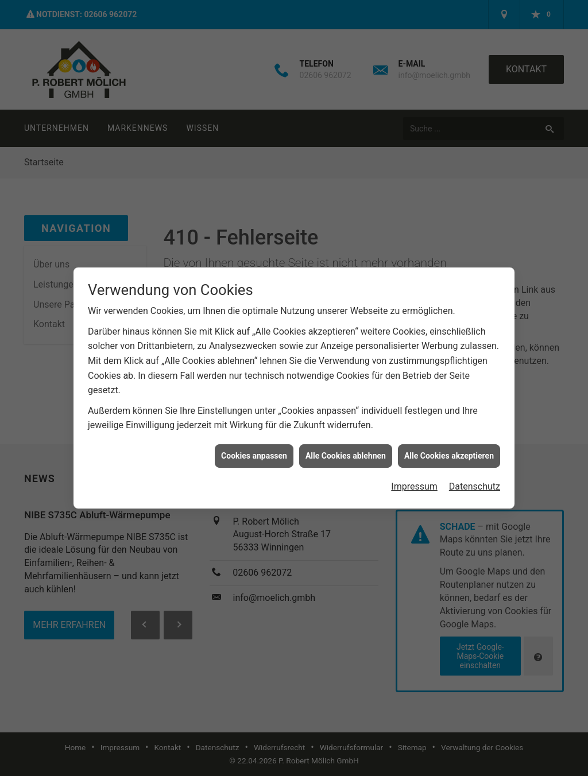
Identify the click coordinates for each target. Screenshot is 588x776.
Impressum (414, 479)
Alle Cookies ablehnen (345, 448)
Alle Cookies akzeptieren (449, 448)
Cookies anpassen (254, 448)
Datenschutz (474, 479)
